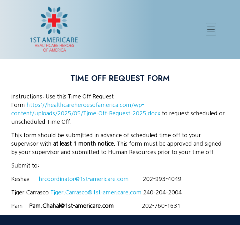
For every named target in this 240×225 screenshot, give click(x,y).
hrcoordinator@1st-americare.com (84, 179)
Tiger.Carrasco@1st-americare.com (96, 192)
